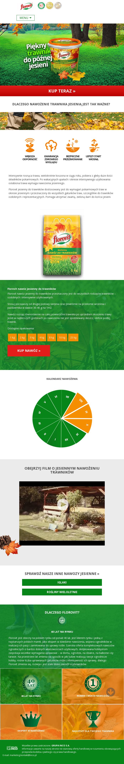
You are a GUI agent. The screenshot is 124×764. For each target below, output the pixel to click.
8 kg (51, 337)
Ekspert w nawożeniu (31, 721)
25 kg (73, 337)
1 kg (12, 337)
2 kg (22, 337)
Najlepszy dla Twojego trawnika (93, 722)
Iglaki (62, 582)
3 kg (32, 337)
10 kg (62, 337)
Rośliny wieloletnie (62, 592)
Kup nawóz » (28, 350)
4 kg (41, 337)
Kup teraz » (62, 91)
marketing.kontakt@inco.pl (23, 755)
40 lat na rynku (31, 686)
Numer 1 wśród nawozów (93, 686)
